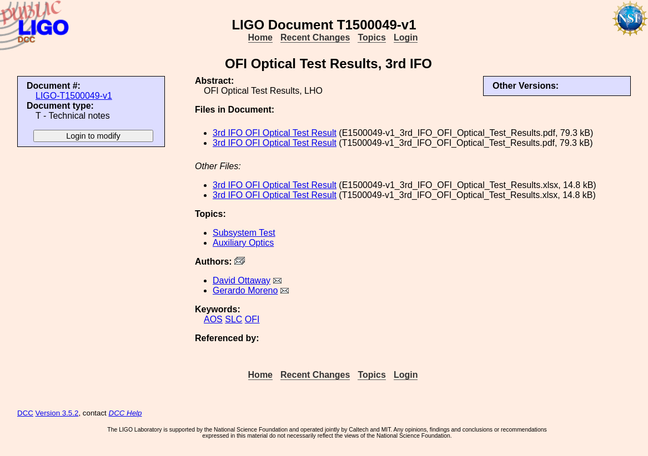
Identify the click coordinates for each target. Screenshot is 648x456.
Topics (371, 37)
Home (260, 37)
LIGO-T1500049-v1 (74, 95)
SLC (233, 319)
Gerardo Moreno (245, 290)
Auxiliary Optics (243, 242)
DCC (25, 413)
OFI (252, 319)
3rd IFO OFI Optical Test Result (274, 133)
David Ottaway (241, 280)
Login (406, 37)
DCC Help (125, 413)
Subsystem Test (244, 232)
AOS (213, 319)
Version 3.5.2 (57, 413)
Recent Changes (315, 37)
